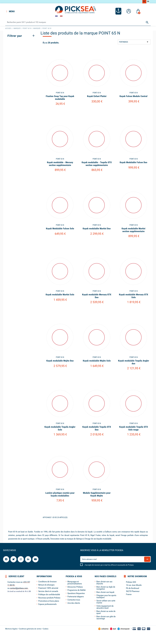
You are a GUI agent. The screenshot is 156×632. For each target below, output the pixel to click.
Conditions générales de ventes (30, 629)
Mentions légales (11, 629)
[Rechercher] (78, 22)
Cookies (45, 629)
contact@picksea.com (19, 588)
